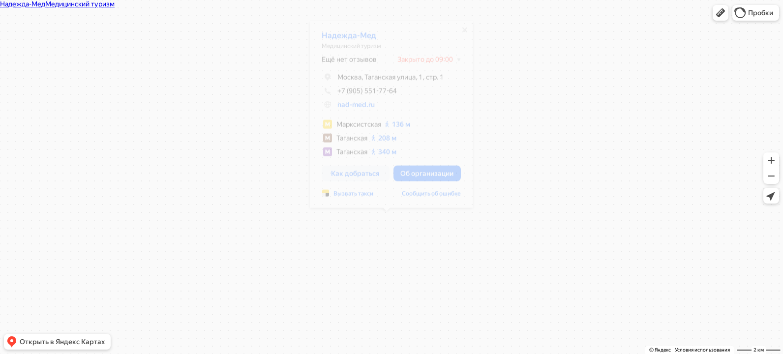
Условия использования (702, 350)
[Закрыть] (460, 33)
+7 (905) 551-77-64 (354, 94)
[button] (720, 13)
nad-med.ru (351, 108)
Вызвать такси (348, 197)
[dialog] (386, 118)
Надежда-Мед (344, 39)
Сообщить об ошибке (426, 197)
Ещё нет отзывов (344, 63)
